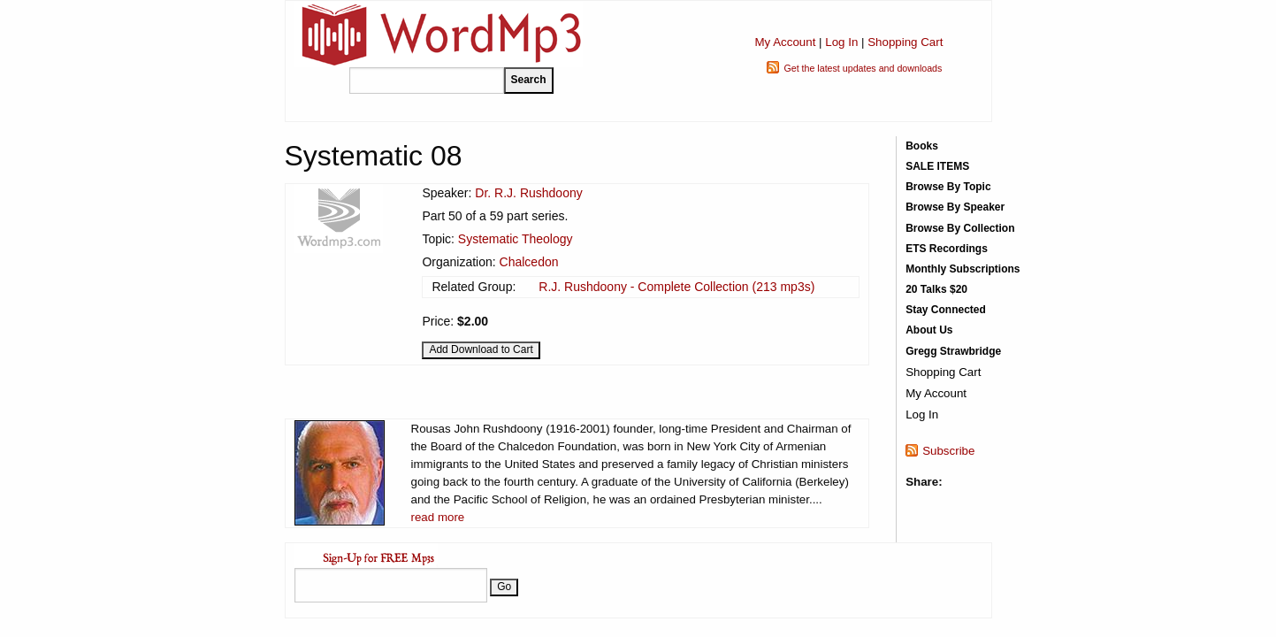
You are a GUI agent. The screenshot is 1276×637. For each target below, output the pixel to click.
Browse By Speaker (955, 207)
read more (438, 517)
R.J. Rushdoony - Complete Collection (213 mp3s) (676, 287)
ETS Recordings (946, 248)
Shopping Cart (905, 42)
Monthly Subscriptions (962, 269)
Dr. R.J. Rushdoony (528, 193)
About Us (928, 330)
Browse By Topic (947, 186)
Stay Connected (945, 309)
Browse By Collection (959, 228)
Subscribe (948, 450)
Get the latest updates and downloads (862, 68)
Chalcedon (529, 262)
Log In (841, 42)
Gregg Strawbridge (953, 351)
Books (921, 146)
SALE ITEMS (937, 166)
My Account (784, 42)
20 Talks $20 (936, 289)
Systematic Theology (515, 239)
